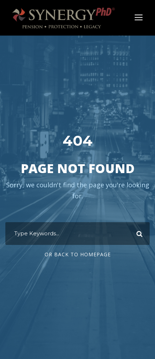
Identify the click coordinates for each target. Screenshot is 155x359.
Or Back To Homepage (78, 254)
